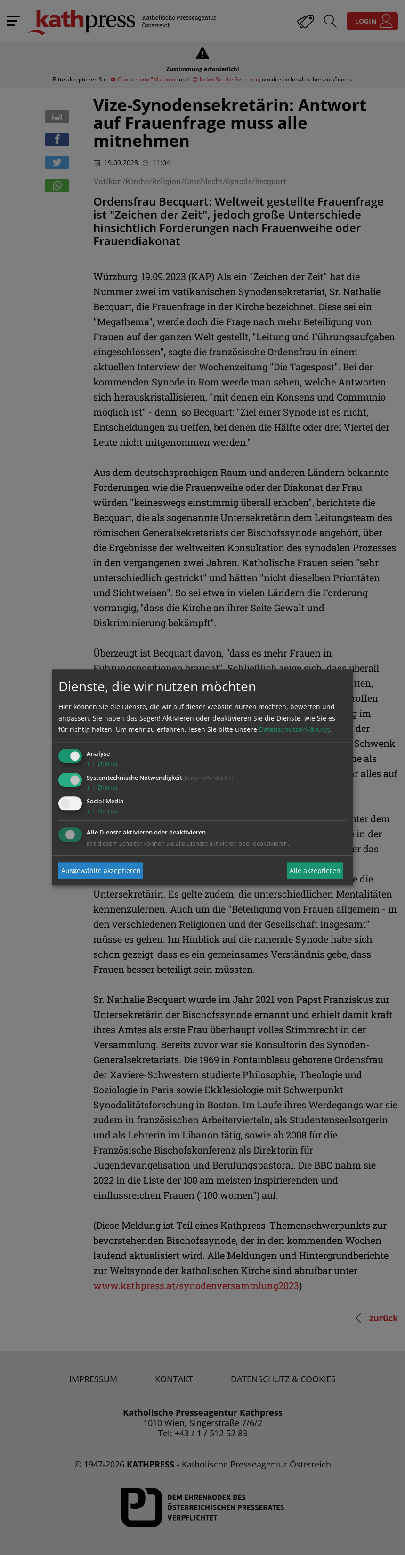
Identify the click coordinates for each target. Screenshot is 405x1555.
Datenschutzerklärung (294, 729)
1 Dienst (102, 763)
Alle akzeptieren (315, 870)
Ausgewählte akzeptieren (101, 870)
